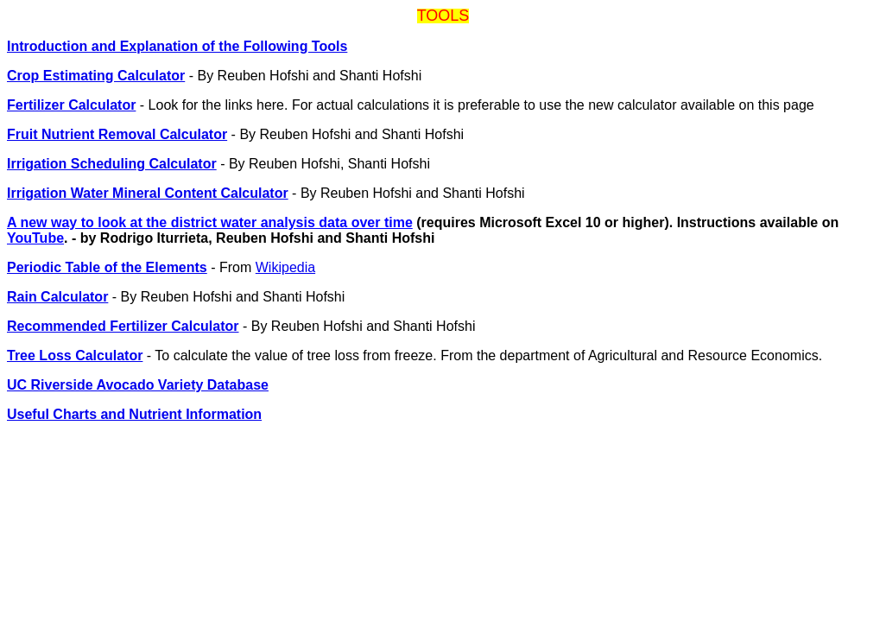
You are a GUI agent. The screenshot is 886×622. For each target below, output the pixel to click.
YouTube (35, 238)
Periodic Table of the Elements (107, 267)
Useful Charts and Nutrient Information (134, 414)
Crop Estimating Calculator (96, 75)
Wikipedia (285, 267)
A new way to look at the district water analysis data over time (210, 222)
